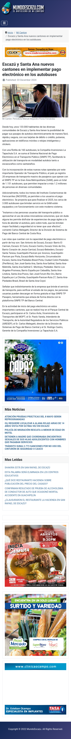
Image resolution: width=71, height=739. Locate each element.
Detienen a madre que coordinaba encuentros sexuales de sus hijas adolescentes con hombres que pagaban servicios (35, 439)
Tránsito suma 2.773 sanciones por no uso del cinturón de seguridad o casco (33, 447)
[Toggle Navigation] (4, 23)
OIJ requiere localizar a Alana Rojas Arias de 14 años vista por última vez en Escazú (34, 424)
